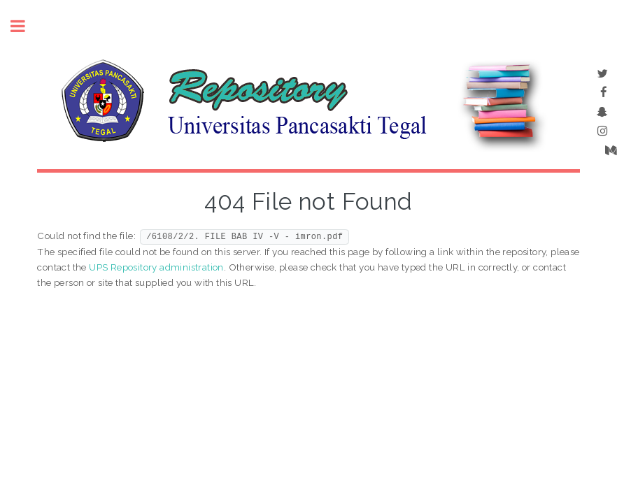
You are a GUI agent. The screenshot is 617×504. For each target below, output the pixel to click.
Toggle (25, 26)
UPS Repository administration (156, 267)
